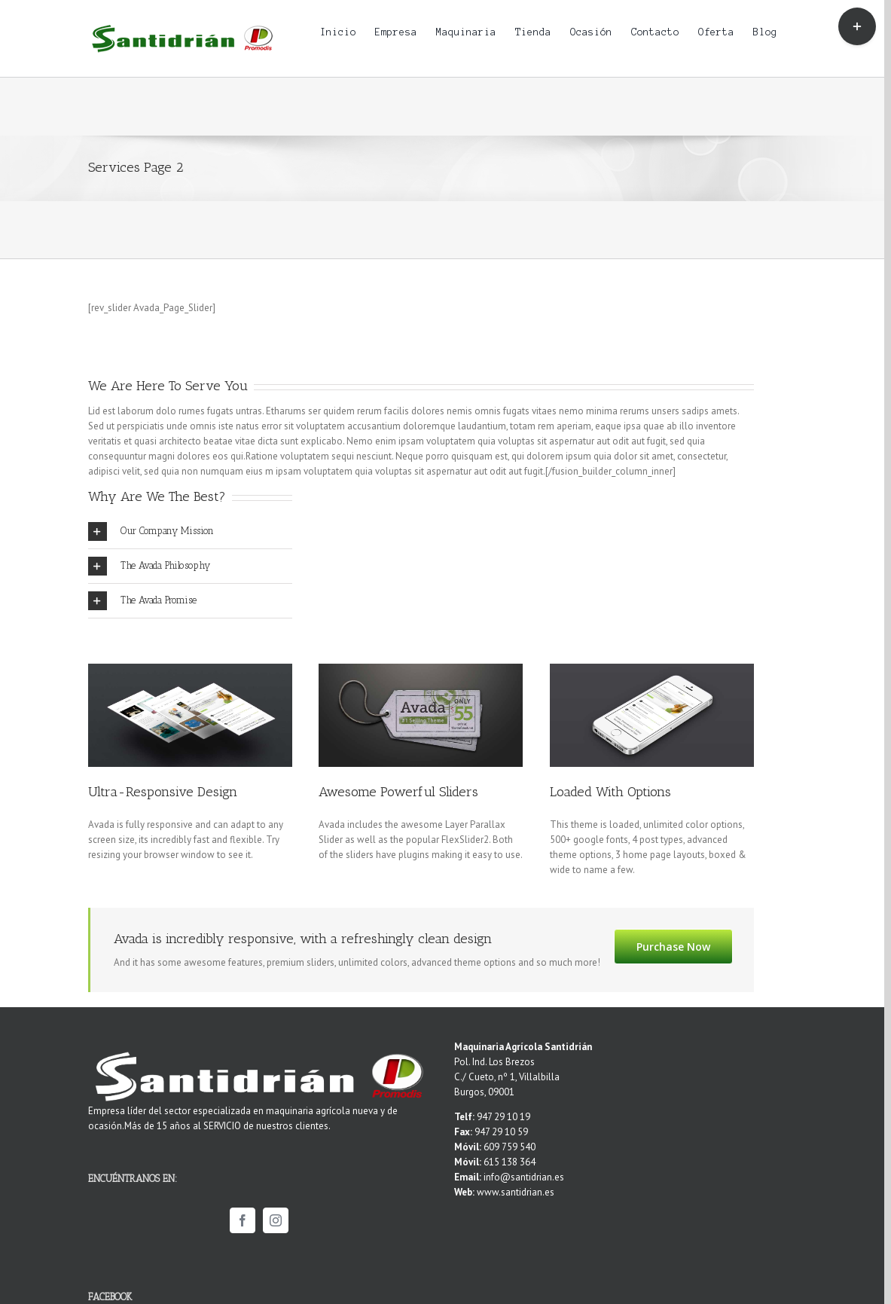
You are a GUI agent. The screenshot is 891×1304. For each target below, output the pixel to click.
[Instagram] (275, 1220)
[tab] (190, 531)
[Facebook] (242, 1220)
